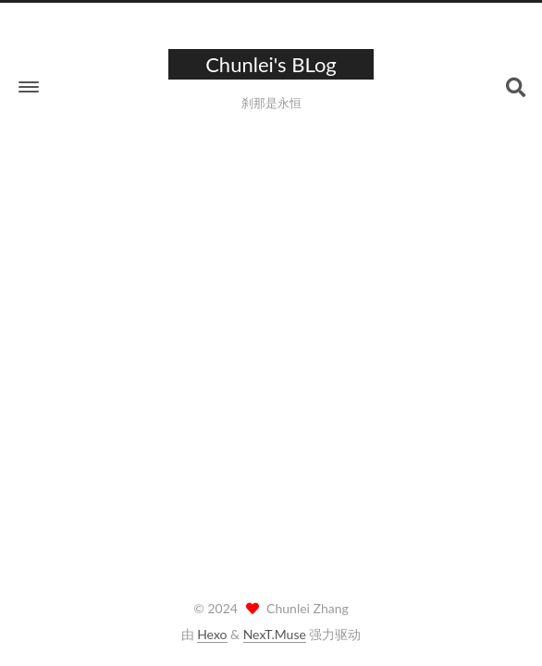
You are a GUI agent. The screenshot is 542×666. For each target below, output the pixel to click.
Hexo (212, 634)
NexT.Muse (274, 634)
